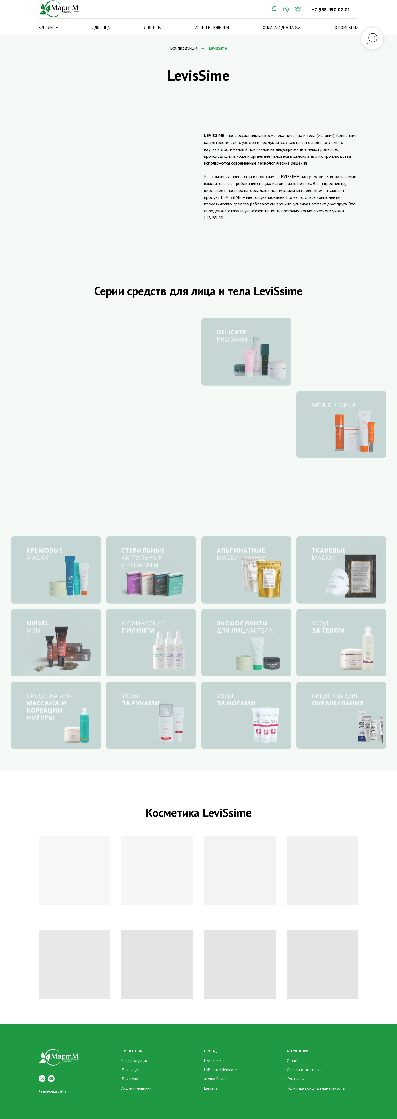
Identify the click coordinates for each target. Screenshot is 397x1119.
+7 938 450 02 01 (331, 9)
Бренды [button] (46, 27)
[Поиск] (274, 9)
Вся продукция (184, 48)
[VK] (298, 9)
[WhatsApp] (286, 9)
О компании (346, 27)
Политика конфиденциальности (316, 1088)
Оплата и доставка (281, 27)
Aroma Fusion (216, 1078)
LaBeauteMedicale (220, 1069)
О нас (292, 1060)
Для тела (152, 27)
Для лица (101, 27)
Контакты (295, 1078)
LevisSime (212, 1060)
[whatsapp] (51, 1078)
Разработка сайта (52, 1091)
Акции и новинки (212, 27)
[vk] (42, 1078)
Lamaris (211, 1088)
